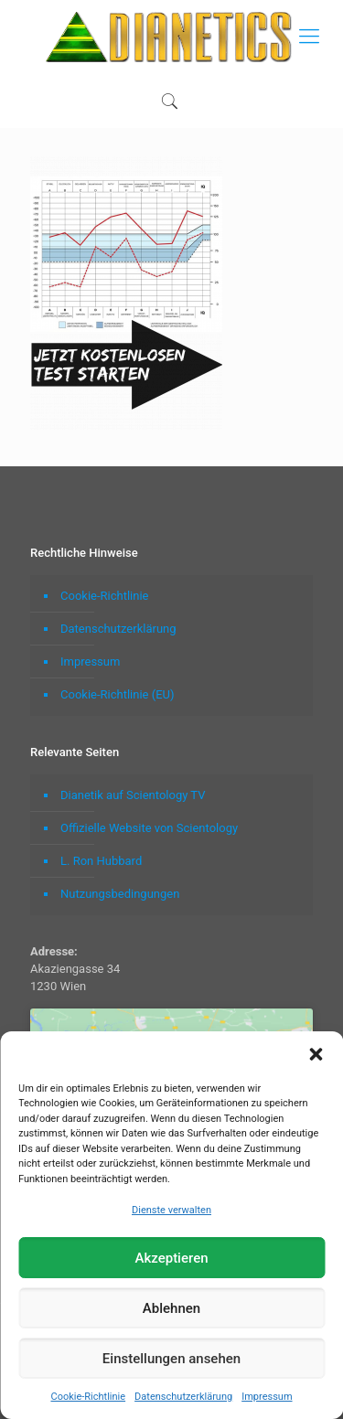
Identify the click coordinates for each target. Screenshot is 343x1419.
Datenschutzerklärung (183, 1397)
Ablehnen (171, 1308)
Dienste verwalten (171, 1210)
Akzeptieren (171, 1258)
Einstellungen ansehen (171, 1358)
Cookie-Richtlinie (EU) (117, 694)
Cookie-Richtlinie (87, 1397)
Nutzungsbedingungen (119, 894)
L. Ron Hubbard (101, 861)
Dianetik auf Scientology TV (132, 795)
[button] (315, 1054)
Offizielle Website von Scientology (149, 828)
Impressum (266, 1397)
